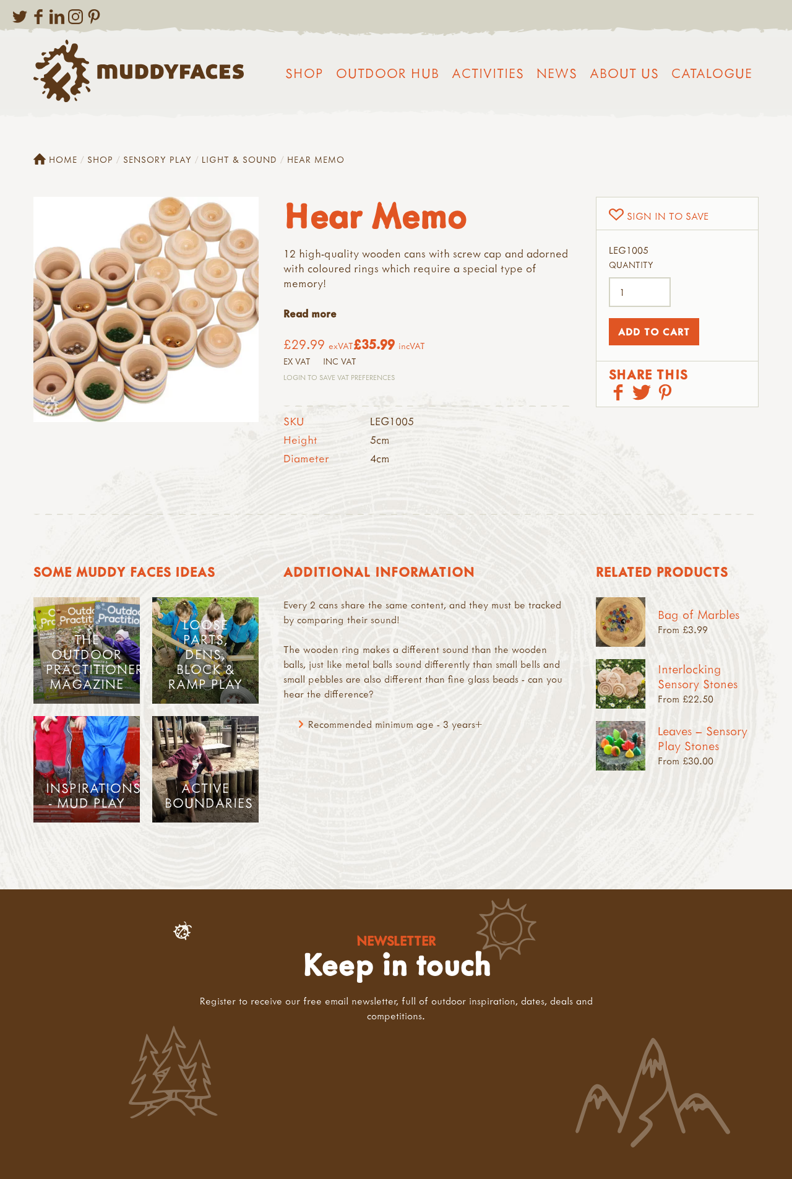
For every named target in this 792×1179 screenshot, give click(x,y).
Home (55, 159)
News (556, 73)
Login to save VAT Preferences (339, 377)
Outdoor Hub (387, 73)
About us (624, 73)
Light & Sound (239, 159)
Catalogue (711, 73)
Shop (304, 73)
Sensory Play (157, 159)
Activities (488, 73)
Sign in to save (667, 216)
